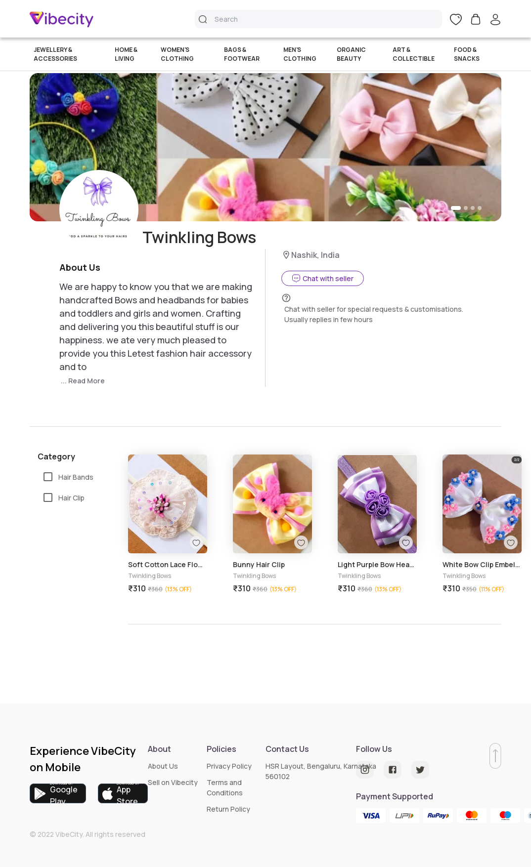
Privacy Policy (229, 766)
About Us (163, 766)
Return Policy (228, 809)
